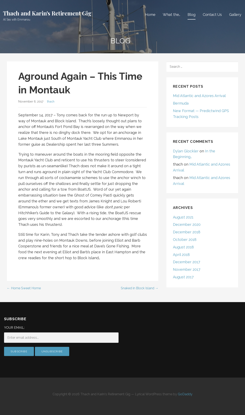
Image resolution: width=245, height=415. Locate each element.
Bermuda (181, 103)
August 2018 (183, 247)
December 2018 (186, 232)
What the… (171, 14)
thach (50, 101)
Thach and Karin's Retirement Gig (47, 13)
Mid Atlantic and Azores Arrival (199, 96)
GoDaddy (185, 394)
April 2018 (181, 254)
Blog (191, 14)
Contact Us (212, 14)
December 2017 (186, 262)
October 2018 (184, 239)
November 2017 (186, 269)
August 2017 (183, 277)
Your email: (14, 328)
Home (150, 14)
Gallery (235, 14)
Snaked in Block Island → (139, 288)
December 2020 (187, 224)
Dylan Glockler (186, 151)
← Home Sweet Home (24, 288)
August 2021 (183, 217)
